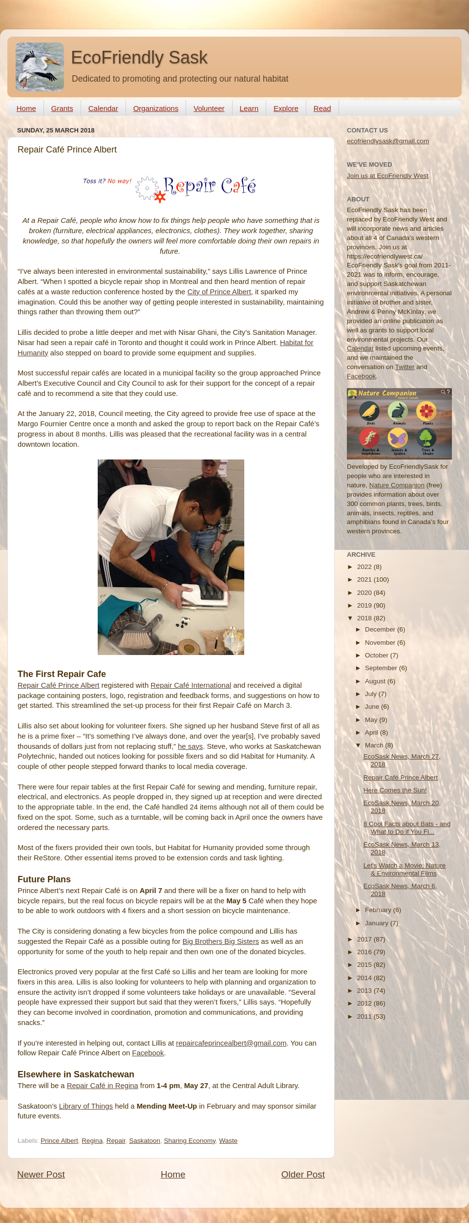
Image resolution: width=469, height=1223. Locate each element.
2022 (365, 566)
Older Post (303, 1174)
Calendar (103, 108)
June (373, 706)
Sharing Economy (190, 1140)
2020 (365, 592)
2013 (365, 990)
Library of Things (86, 1106)
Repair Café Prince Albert (59, 685)
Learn (249, 108)
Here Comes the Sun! (395, 790)
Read (322, 108)
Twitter (405, 367)
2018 (365, 618)
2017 (365, 939)
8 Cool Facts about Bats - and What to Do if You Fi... (407, 827)
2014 (365, 978)
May (372, 719)
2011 (365, 1016)
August (376, 681)
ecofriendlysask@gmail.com (388, 141)
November (381, 642)
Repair (116, 1140)
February (379, 910)
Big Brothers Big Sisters (221, 941)
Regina (92, 1140)
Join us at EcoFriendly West (387, 175)
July (372, 694)
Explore (286, 108)
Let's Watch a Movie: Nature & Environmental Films (404, 869)
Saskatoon (144, 1140)
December (381, 629)
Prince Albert (59, 1140)
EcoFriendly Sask (139, 57)
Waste (228, 1140)
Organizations (156, 108)
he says (190, 746)
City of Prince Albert (219, 292)
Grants (62, 108)
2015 (365, 964)
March (375, 745)
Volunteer (208, 108)
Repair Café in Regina (102, 1086)
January (377, 923)
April (372, 732)
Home (26, 108)
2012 (365, 1003)
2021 (365, 579)
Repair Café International (190, 685)
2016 (365, 952)
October (377, 655)
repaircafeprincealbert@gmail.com (231, 1043)
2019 (365, 605)
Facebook (148, 1053)
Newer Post (41, 1174)
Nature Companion (397, 485)
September (382, 668)
